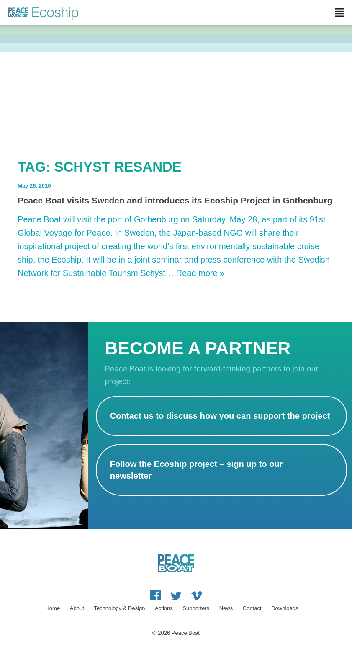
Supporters (195, 608)
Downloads (284, 608)
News (226, 608)
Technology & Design (119, 608)
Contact (252, 608)
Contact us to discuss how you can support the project (220, 415)
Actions (164, 608)
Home (52, 608)
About (77, 608)
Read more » (200, 273)
